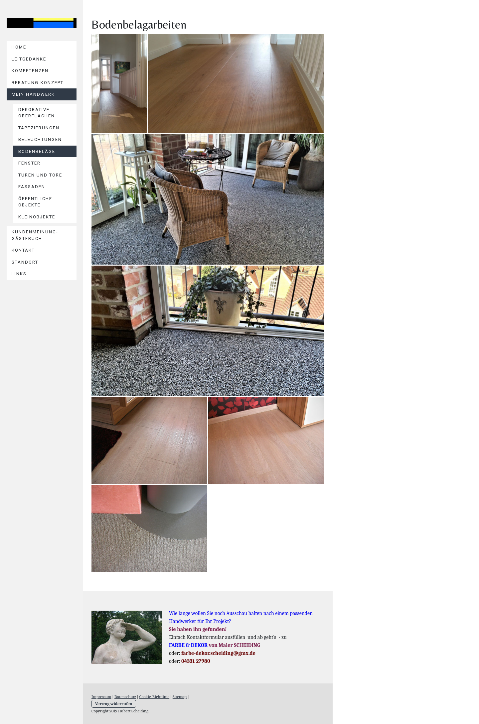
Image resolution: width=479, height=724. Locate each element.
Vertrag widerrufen (113, 703)
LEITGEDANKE (29, 59)
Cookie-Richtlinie (154, 696)
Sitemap (180, 696)
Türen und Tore (40, 175)
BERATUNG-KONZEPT (38, 82)
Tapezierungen (39, 127)
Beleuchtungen (40, 139)
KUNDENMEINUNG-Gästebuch (35, 235)
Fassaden (31, 186)
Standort (25, 262)
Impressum (101, 696)
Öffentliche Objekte (35, 202)
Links (19, 273)
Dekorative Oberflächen (36, 113)
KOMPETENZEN (30, 70)
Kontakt (23, 250)
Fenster (29, 163)
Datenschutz (125, 696)
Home (19, 47)
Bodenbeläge (36, 151)
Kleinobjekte (36, 216)
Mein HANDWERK (33, 94)
